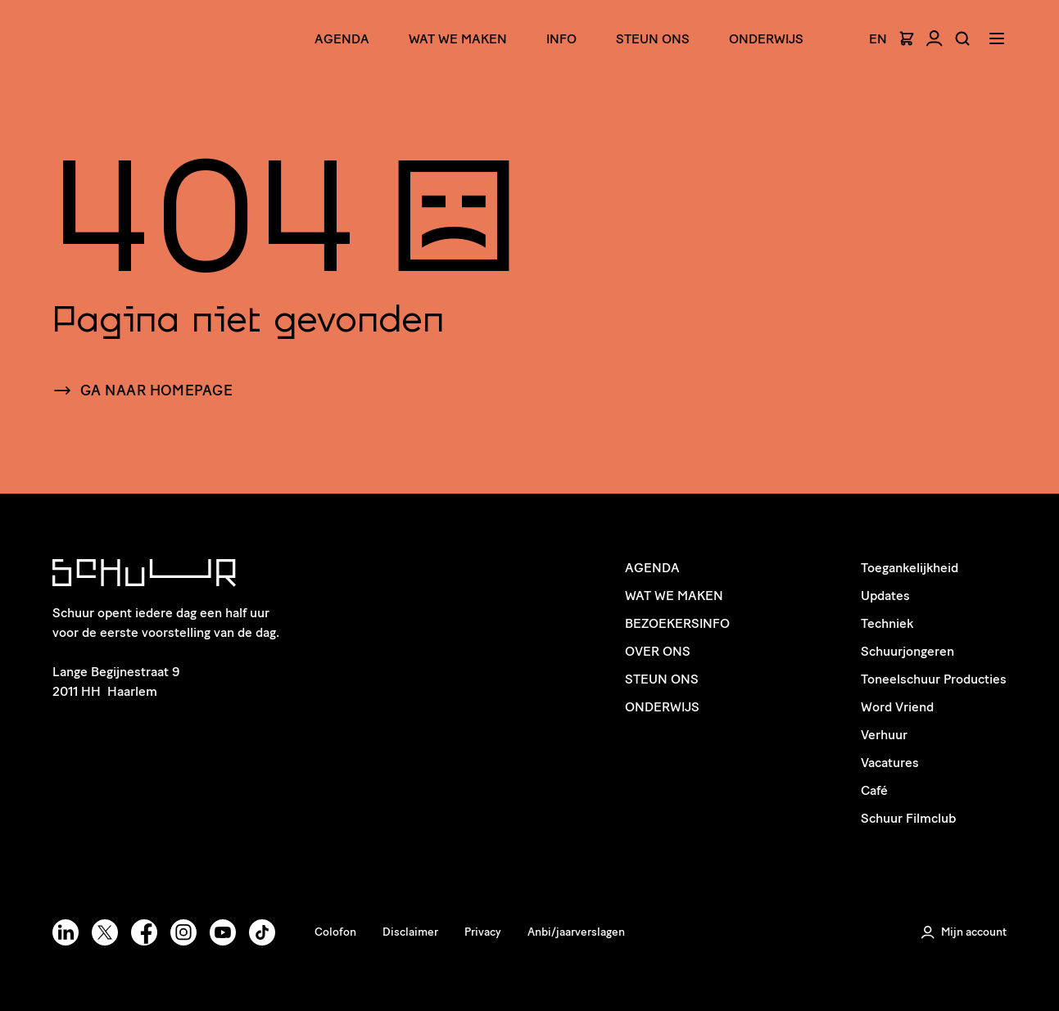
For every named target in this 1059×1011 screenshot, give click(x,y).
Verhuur (884, 734)
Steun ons (653, 39)
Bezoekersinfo (677, 623)
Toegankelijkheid (909, 567)
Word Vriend (897, 707)
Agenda (342, 39)
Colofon (335, 932)
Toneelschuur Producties (934, 679)
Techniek (887, 623)
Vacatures (890, 762)
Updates (885, 595)
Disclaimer (410, 932)
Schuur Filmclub (908, 818)
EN (878, 39)
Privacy (482, 932)
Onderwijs (766, 39)
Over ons (657, 651)
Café (874, 790)
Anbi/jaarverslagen (576, 932)
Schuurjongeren (907, 651)
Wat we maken (458, 39)
